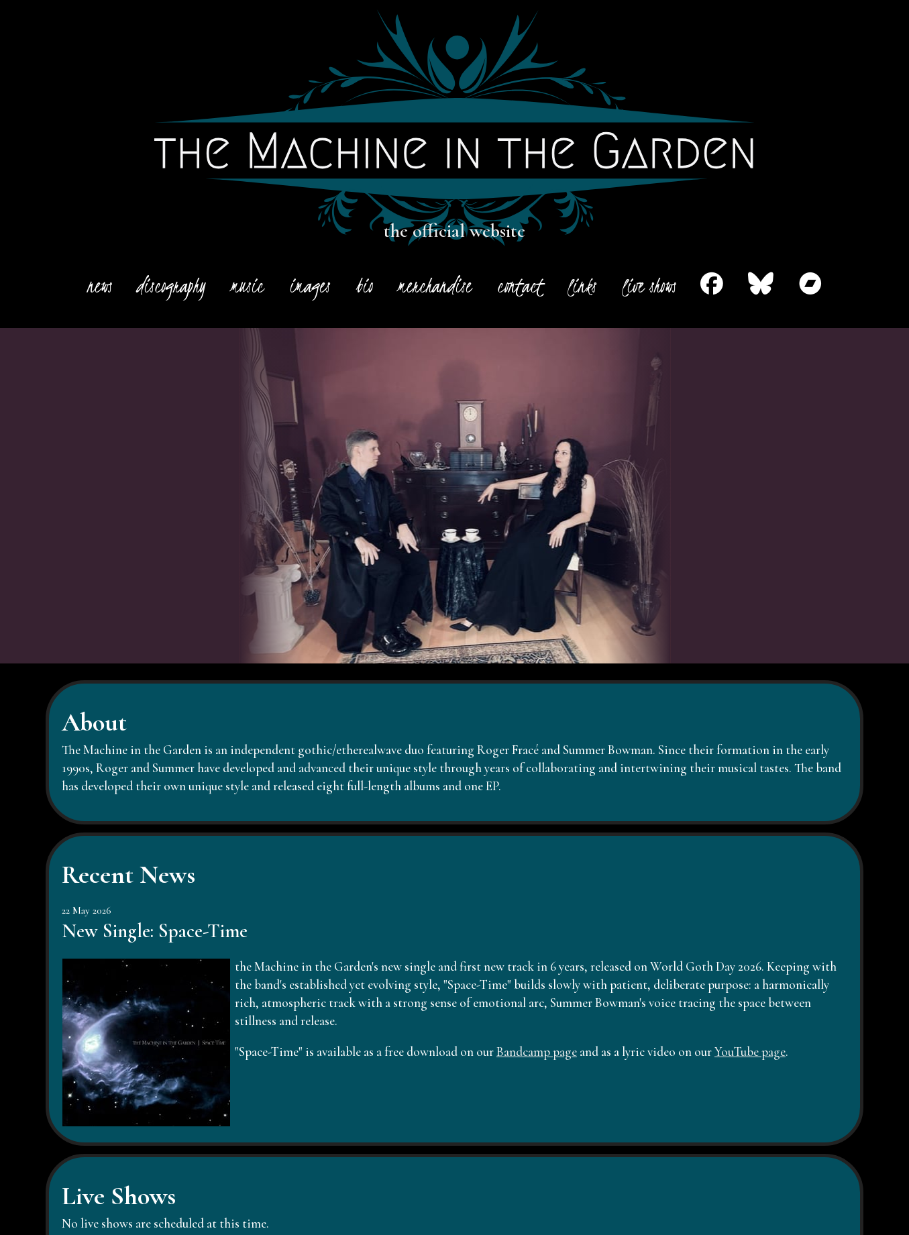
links (582, 286)
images (309, 286)
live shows (648, 286)
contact (520, 286)
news (99, 286)
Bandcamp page (536, 1052)
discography (171, 286)
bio (364, 286)
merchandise (435, 286)
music (247, 286)
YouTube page (750, 1052)
